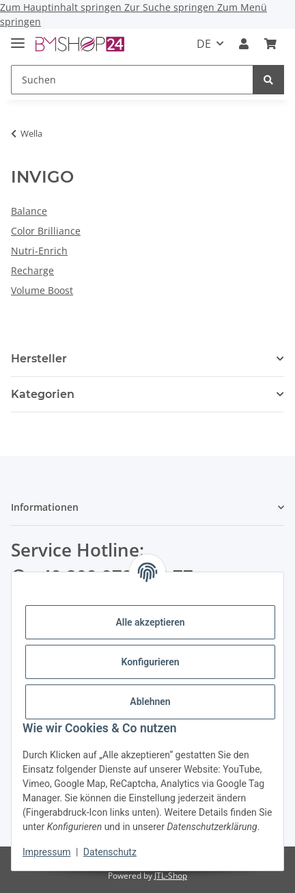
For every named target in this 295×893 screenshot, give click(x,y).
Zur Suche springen (170, 7)
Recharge (32, 270)
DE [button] (204, 43)
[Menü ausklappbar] (18, 37)
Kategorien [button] (42, 394)
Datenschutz (110, 852)
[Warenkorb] (270, 43)
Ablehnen (150, 701)
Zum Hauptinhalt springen (62, 7)
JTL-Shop (170, 875)
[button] (243, 43)
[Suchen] (132, 79)
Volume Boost (42, 290)
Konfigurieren (150, 661)
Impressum (46, 852)
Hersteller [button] (39, 358)
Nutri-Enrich (39, 250)
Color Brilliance (46, 230)
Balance (29, 210)
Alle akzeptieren (149, 622)
